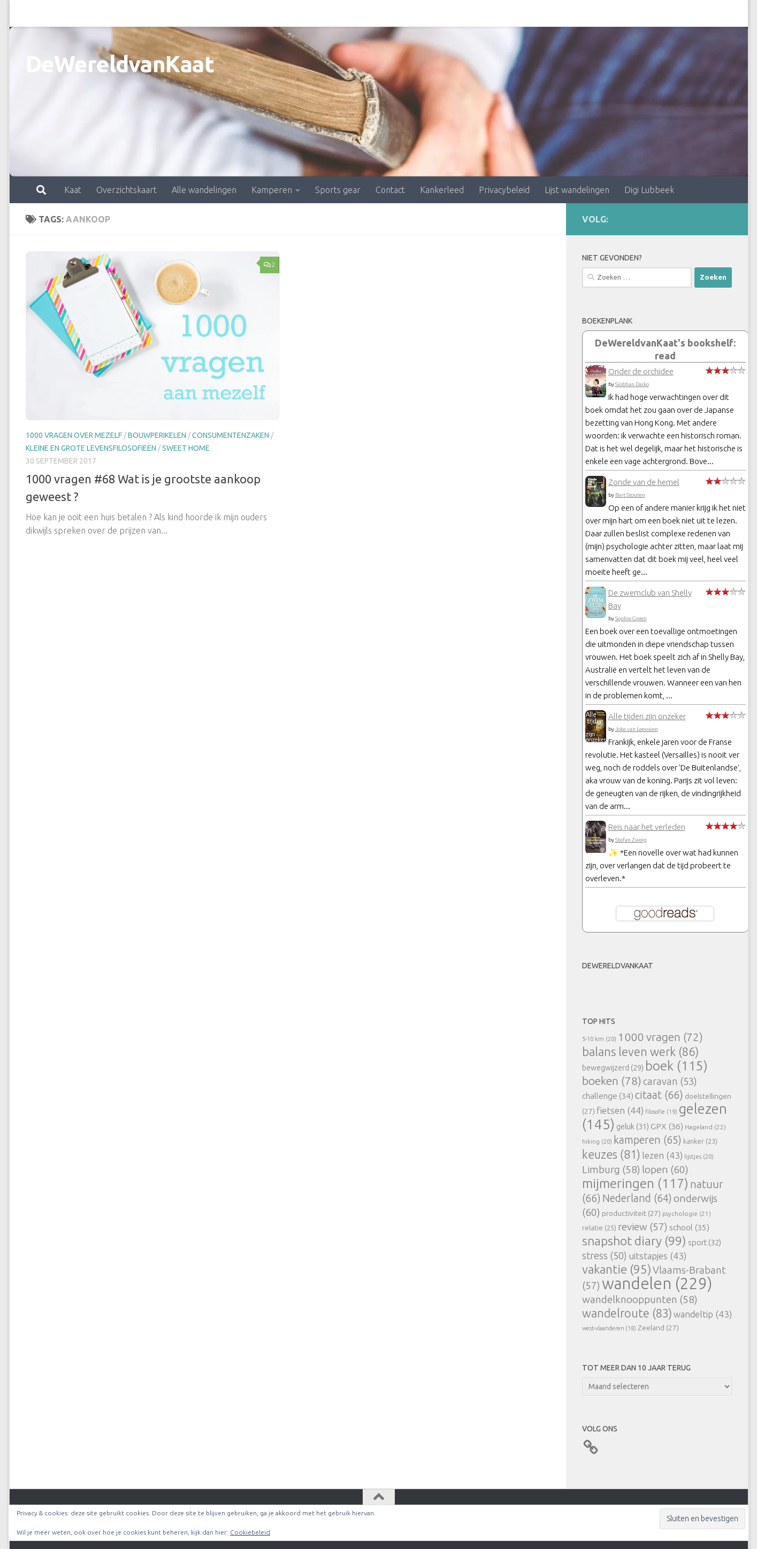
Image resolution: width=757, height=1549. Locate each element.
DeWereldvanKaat (120, 63)
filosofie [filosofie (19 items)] (661, 1111)
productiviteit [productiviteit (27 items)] (631, 1213)
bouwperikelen (157, 435)
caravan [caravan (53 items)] (670, 1081)
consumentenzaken (230, 435)
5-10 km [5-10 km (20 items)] (599, 1038)
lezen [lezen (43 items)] (662, 1155)
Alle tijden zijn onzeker (647, 716)
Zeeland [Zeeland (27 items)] (658, 1327)
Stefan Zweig (631, 840)
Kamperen (224, 13)
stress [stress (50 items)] (604, 1255)
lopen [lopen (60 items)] (665, 1169)
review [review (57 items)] (643, 1226)
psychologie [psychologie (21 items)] (686, 1213)
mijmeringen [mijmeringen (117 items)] (635, 1183)
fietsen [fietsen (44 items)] (620, 1110)
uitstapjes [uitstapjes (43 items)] (657, 1256)
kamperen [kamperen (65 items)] (648, 1140)
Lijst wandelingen (530, 13)
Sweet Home (186, 448)
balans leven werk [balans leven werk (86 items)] (640, 1051)
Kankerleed (395, 13)
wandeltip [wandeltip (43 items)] (703, 1314)
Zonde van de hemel (643, 482)
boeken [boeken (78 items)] (611, 1080)
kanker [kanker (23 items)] (700, 1141)
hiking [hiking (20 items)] (597, 1141)
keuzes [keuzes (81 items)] (611, 1154)
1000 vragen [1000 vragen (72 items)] (660, 1037)
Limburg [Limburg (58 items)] (611, 1169)
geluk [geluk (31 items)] (632, 1126)
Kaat (25, 13)
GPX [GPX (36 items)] (667, 1126)
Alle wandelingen (157, 13)
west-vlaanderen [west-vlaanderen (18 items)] (609, 1328)
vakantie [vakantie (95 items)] (616, 1269)
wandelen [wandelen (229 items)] (657, 1283)
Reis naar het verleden (646, 826)
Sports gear (290, 13)
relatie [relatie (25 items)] (599, 1227)
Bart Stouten (630, 495)
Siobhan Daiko (632, 384)
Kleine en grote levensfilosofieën (91, 448)
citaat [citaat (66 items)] (659, 1095)
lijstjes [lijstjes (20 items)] (699, 1156)
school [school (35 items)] (689, 1227)
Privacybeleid (457, 13)
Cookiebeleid (250, 1532)
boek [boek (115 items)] (676, 1066)
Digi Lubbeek (602, 13)
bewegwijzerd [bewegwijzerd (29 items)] (613, 1068)
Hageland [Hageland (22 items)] (705, 1126)
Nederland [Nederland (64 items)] (637, 1198)
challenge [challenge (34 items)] (607, 1095)
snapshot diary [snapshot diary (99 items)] (634, 1240)
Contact (343, 13)
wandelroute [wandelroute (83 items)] (627, 1313)
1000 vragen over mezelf (74, 435)
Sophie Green (631, 618)
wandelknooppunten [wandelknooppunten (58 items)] (640, 1299)
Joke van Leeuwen (636, 729)
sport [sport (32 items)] (704, 1242)
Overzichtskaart (79, 13)
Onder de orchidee (641, 371)
